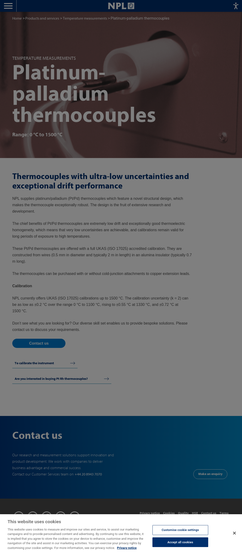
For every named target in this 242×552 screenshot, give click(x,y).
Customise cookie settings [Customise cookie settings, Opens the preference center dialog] (180, 534)
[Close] (234, 537)
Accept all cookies (180, 546)
